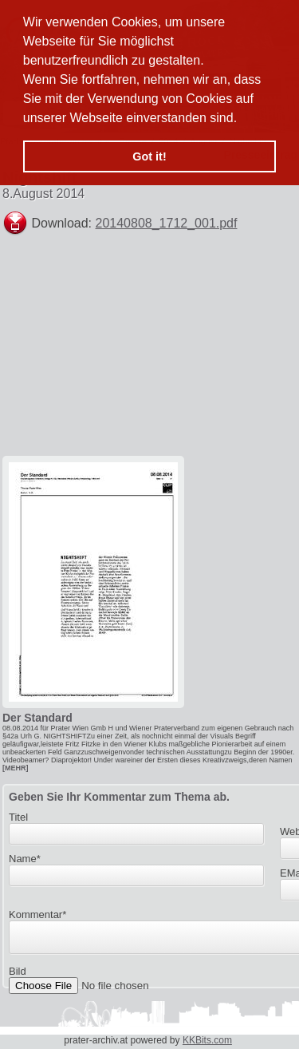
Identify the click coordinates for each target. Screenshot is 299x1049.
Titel (18, 817)
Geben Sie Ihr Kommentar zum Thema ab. (119, 796)
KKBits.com (207, 1040)
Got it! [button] (149, 156)
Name (25, 859)
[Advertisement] (178, 353)
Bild (17, 976)
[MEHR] (15, 768)
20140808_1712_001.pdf (167, 223)
